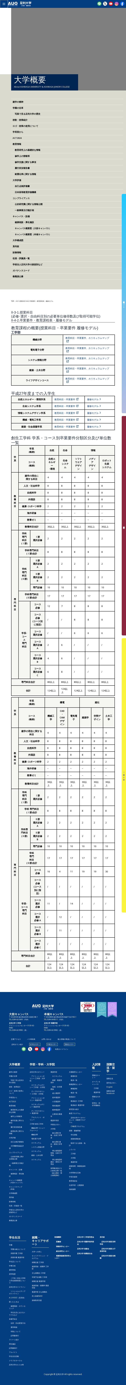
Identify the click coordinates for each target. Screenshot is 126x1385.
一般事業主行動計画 (23, 210)
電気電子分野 (35, 1138)
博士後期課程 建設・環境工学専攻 (56, 1161)
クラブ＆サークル (15, 1360)
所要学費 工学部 (16, 1253)
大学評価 (17, 180)
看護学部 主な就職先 (39, 1292)
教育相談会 (73, 1181)
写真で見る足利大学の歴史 (26, 113)
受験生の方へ (69, 1044)
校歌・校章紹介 (20, 119)
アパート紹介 (14, 1340)
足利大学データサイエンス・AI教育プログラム (77, 1120)
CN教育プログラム (77, 1126)
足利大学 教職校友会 (84, 1253)
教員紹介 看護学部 (76, 1105)
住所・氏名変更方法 (17, 1323)
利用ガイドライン (61, 1049)
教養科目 (73, 1076)
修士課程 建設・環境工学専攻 (56, 1144)
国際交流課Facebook (110, 1092)
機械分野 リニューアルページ (37, 1129)
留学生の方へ (111, 1083)
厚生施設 (12, 1344)
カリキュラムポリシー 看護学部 (37, 1105)
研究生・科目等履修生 (96, 1104)
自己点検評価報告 (16, 1142)
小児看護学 (55, 1101)
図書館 (58, 1241)
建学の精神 (18, 101)
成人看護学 (55, 1093)
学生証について (15, 1261)
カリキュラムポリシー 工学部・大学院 (37, 1086)
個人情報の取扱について (67, 1039)
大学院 (72, 1158)
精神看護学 (55, 1110)
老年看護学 (55, 1097)
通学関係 (12, 1270)
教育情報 (17, 144)
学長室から (18, 131)
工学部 (72, 1153)
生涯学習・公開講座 (76, 1185)
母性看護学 (55, 1105)
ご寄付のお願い (124, 775)
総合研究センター (62, 1251)
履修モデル (93, 399)
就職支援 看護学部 (38, 1281)
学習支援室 (73, 1177)
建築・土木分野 (36, 1155)
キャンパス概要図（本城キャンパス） (32, 234)
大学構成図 (18, 240)
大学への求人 (37, 1251)
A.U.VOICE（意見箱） (17, 1297)
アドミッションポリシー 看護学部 (37, 1099)
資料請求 (124, 525)
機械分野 (34, 1134)
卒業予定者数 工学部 (39, 1277)
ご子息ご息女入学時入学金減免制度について (17, 1280)
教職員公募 (18, 276)
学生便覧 (73, 1135)
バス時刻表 (31, 1039)
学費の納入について (17, 1249)
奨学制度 (12, 1274)
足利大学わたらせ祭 (16, 1364)
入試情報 (96, 1066)
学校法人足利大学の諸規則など (27, 264)
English (109, 1087)
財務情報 (17, 252)
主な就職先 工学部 (38, 1273)
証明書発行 (14, 1335)
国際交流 (109, 1078)
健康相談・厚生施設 (23, 222)
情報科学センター (62, 1246)
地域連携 (72, 1189)
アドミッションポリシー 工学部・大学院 (37, 1078)
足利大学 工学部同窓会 (85, 1237)
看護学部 (54, 1072)
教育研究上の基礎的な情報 (26, 149)
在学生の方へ (35, 1044)
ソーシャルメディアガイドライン (17, 1292)
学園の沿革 (18, 107)
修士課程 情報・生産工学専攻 (56, 1135)
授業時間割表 (75, 1139)
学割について (15, 1331)
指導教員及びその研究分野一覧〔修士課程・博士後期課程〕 (56, 1171)
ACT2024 (17, 137)
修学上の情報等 (21, 156)
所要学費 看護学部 (16, 1257)
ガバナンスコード (21, 270)
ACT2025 (12, 1101)
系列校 (16, 246)
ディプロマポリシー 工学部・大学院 (37, 1092)
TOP (12, 301)
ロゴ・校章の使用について (25, 125)
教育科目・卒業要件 (64, 399)
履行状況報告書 (21, 168)
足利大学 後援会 (83, 1249)
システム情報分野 (37, 1147)
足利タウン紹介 (17, 1044)
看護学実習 (55, 1120)
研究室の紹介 (74, 1109)
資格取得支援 (37, 1300)
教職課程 (73, 1088)
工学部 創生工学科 (36, 1124)
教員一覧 (73, 1080)
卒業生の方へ (52, 1044)
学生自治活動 (14, 1356)
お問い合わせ (46, 1039)
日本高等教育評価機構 (24, 192)
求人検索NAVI (37, 1296)
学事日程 (12, 1266)
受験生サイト (124, 303)
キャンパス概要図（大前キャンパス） (32, 228)
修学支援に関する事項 (24, 162)
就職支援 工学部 (38, 1262)
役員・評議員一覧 (21, 258)
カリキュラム (35, 1143)
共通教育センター (75, 1072)
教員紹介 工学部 (76, 1101)
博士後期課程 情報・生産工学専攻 (56, 1153)
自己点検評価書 (21, 186)
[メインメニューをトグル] (4, 4)
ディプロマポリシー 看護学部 (37, 1112)
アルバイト (13, 1352)
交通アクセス (16, 1039)
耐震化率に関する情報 (24, 174)
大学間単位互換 (75, 1172)
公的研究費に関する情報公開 (27, 204)
